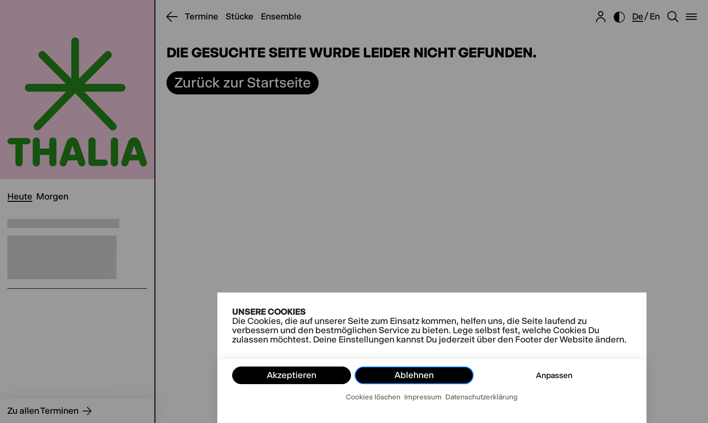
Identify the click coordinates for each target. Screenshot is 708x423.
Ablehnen (414, 375)
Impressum (423, 396)
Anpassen (554, 375)
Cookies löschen (373, 396)
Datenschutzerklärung (481, 396)
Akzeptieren (291, 375)
